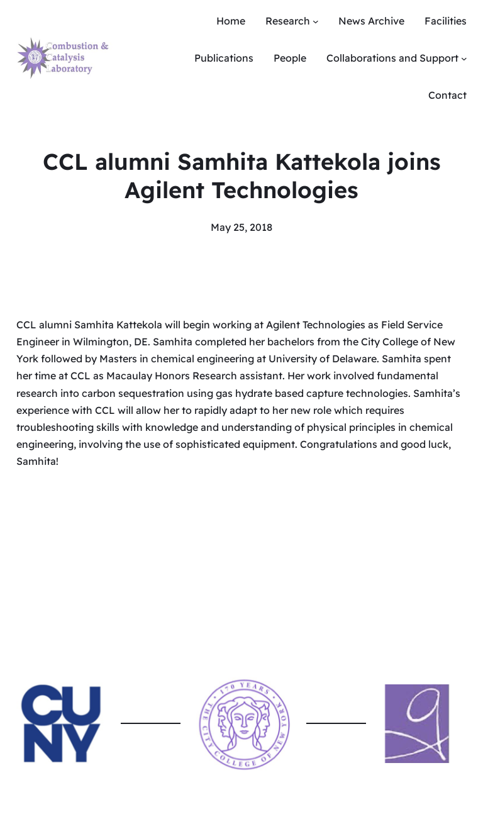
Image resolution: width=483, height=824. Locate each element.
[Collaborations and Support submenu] (464, 58)
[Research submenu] (316, 21)
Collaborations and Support (392, 58)
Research (287, 20)
